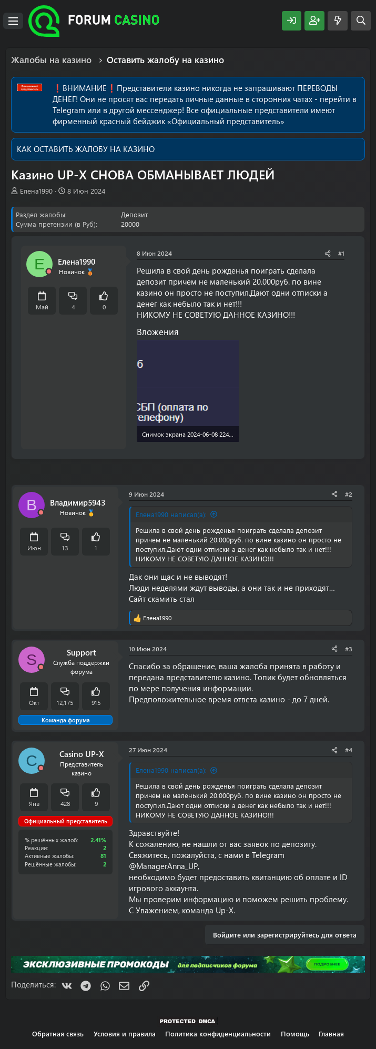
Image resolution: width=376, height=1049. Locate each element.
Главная (331, 1033)
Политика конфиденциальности (218, 1033)
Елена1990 (36, 190)
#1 (341, 253)
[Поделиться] (327, 253)
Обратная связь (58, 1033)
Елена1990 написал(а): (171, 514)
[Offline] (49, 271)
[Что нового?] (338, 21)
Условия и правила (125, 1033)
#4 (348, 749)
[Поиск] (361, 21)
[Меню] (13, 21)
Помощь (295, 1033)
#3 (348, 648)
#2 (348, 494)
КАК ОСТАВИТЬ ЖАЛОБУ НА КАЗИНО (86, 149)
